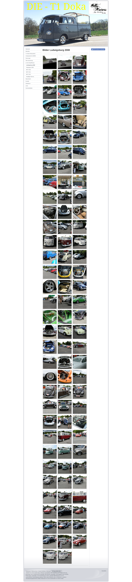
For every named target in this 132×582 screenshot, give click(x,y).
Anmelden (104, 570)
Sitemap (48, 571)
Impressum (28, 571)
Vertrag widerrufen (56, 571)
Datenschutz (34, 571)
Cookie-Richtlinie (42, 571)
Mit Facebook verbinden (98, 49)
